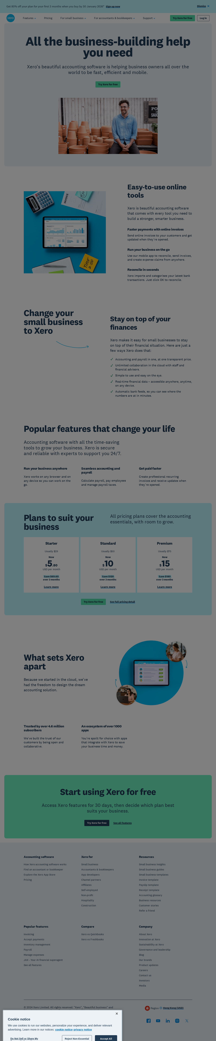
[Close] (117, 1032)
